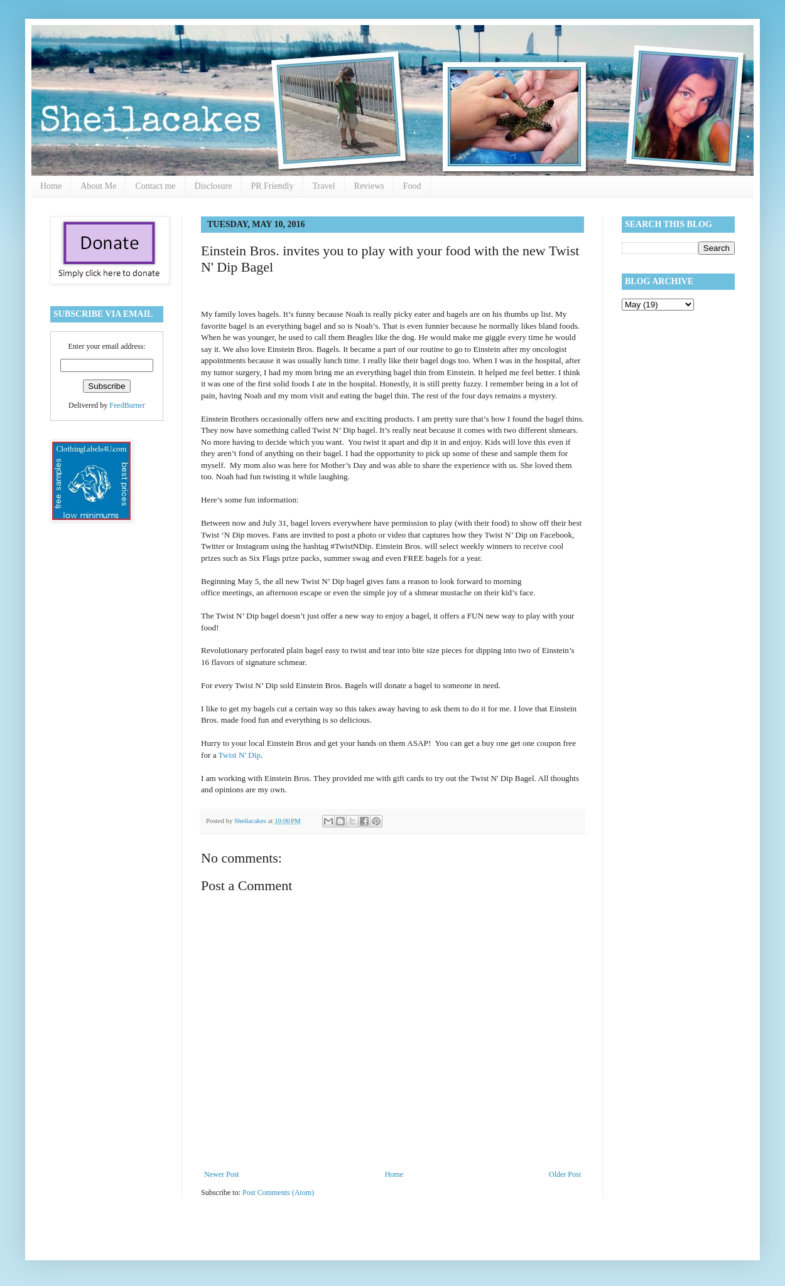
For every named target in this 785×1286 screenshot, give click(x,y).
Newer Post (221, 1174)
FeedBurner (127, 405)
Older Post (565, 1174)
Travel (324, 186)
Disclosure (213, 186)
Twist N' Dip (240, 755)
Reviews (369, 186)
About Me (98, 186)
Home (51, 186)
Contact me (155, 186)
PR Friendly (272, 186)
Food (412, 186)
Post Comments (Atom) (278, 1192)
